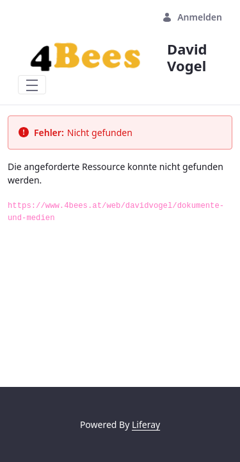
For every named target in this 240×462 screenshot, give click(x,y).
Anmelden (192, 17)
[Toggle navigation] (32, 84)
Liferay (146, 424)
